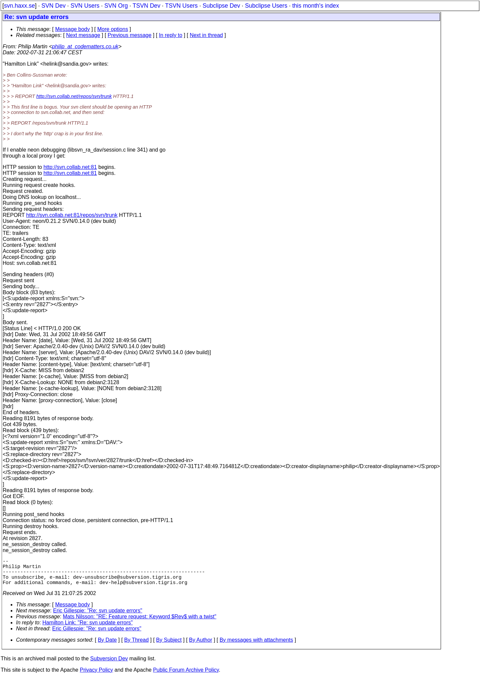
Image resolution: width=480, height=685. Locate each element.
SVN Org (116, 5)
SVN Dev (53, 5)
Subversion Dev (109, 665)
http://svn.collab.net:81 (70, 167)
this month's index (315, 5)
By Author (200, 646)
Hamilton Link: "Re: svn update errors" (87, 629)
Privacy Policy (96, 676)
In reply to (170, 35)
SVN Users (84, 5)
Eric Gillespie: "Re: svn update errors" (97, 617)
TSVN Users (181, 5)
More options (112, 29)
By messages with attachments (256, 646)
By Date (107, 646)
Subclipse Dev (221, 5)
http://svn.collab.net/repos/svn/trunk (74, 96)
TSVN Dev (146, 5)
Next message (83, 35)
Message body (72, 29)
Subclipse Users (266, 5)
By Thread (136, 646)
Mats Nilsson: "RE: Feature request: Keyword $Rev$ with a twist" (139, 623)
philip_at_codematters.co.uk (85, 46)
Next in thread (206, 35)
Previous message (130, 35)
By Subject (168, 646)
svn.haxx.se (19, 5)
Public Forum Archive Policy (186, 676)
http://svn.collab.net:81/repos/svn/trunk (72, 215)
